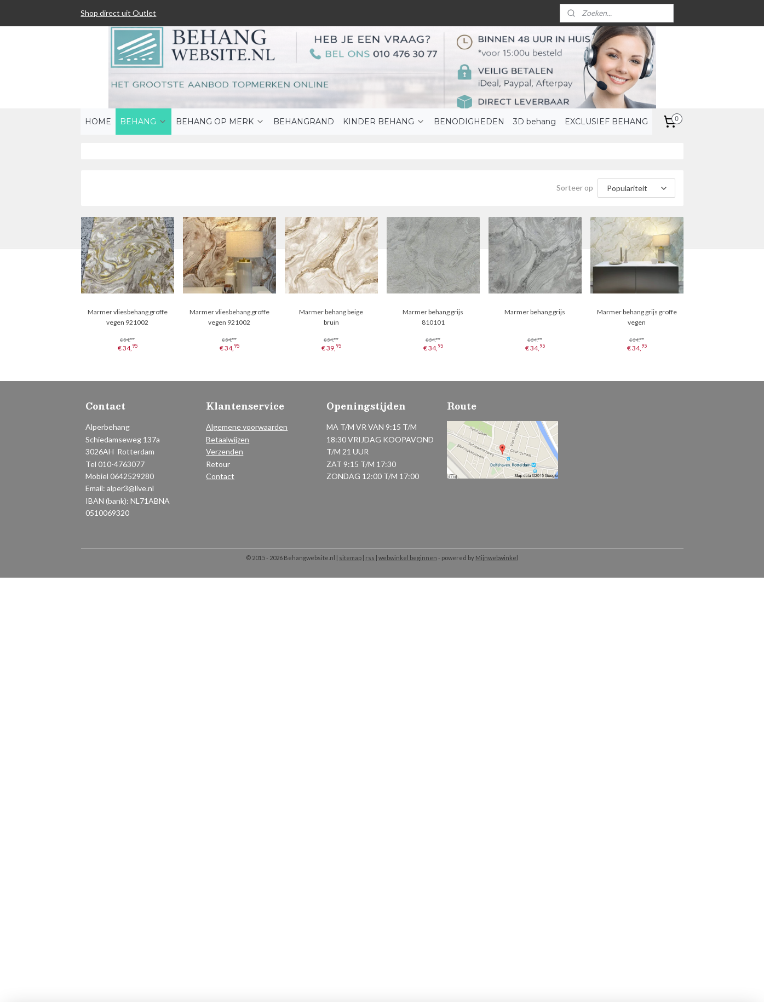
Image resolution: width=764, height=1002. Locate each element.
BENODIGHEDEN (469, 121)
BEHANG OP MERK (220, 121)
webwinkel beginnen (407, 557)
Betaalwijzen (227, 439)
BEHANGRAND (303, 121)
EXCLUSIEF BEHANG (606, 121)
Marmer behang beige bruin (331, 317)
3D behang (534, 121)
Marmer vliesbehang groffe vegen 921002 (127, 317)
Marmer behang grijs (534, 312)
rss (370, 557)
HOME (98, 121)
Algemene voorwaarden (247, 426)
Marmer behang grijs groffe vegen (637, 317)
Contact (220, 476)
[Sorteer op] (636, 188)
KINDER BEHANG (384, 121)
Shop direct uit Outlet (118, 13)
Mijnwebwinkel (496, 557)
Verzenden (224, 451)
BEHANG (143, 121)
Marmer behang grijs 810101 (433, 317)
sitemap (350, 557)
